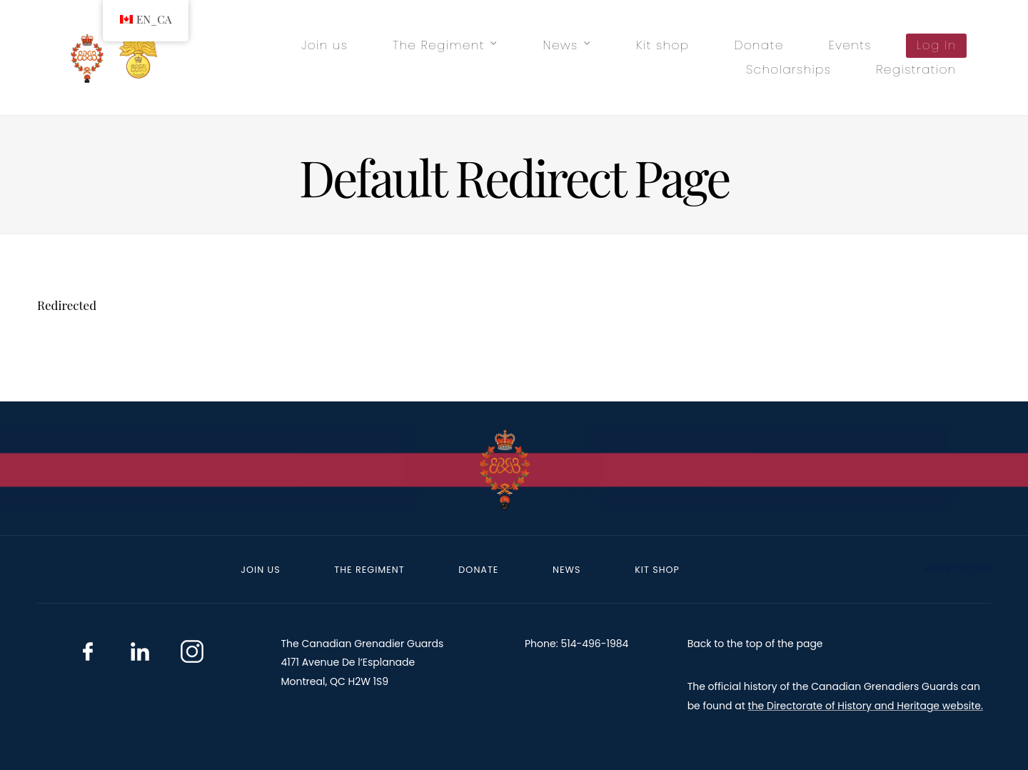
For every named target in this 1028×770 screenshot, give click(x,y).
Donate (758, 45)
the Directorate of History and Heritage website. (865, 706)
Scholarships (788, 69)
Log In (937, 45)
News (560, 45)
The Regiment (439, 45)
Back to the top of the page (755, 643)
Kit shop (662, 45)
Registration (916, 69)
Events (850, 45)
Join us (324, 45)
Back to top (949, 569)
